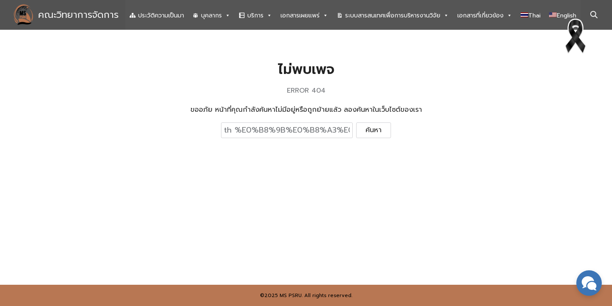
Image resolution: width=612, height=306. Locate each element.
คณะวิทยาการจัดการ (78, 15)
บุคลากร (215, 16)
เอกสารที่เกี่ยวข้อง (484, 16)
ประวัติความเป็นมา (161, 15)
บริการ (259, 16)
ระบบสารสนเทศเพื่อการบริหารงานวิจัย (397, 16)
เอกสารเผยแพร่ (304, 16)
